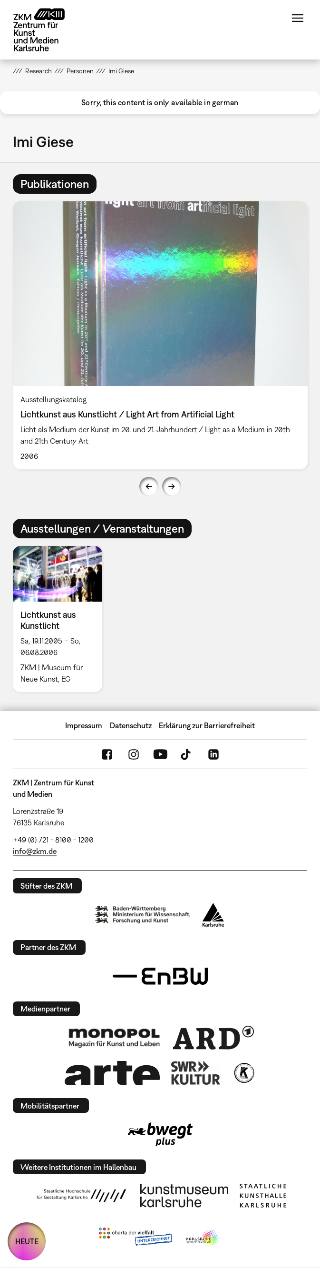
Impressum (83, 725)
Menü (297, 18)
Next (171, 486)
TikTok (186, 754)
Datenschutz (131, 725)
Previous (148, 486)
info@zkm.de (35, 851)
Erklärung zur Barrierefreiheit (207, 725)
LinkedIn (213, 754)
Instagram (133, 754)
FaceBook (106, 754)
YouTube (160, 754)
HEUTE (27, 1241)
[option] (160, 335)
